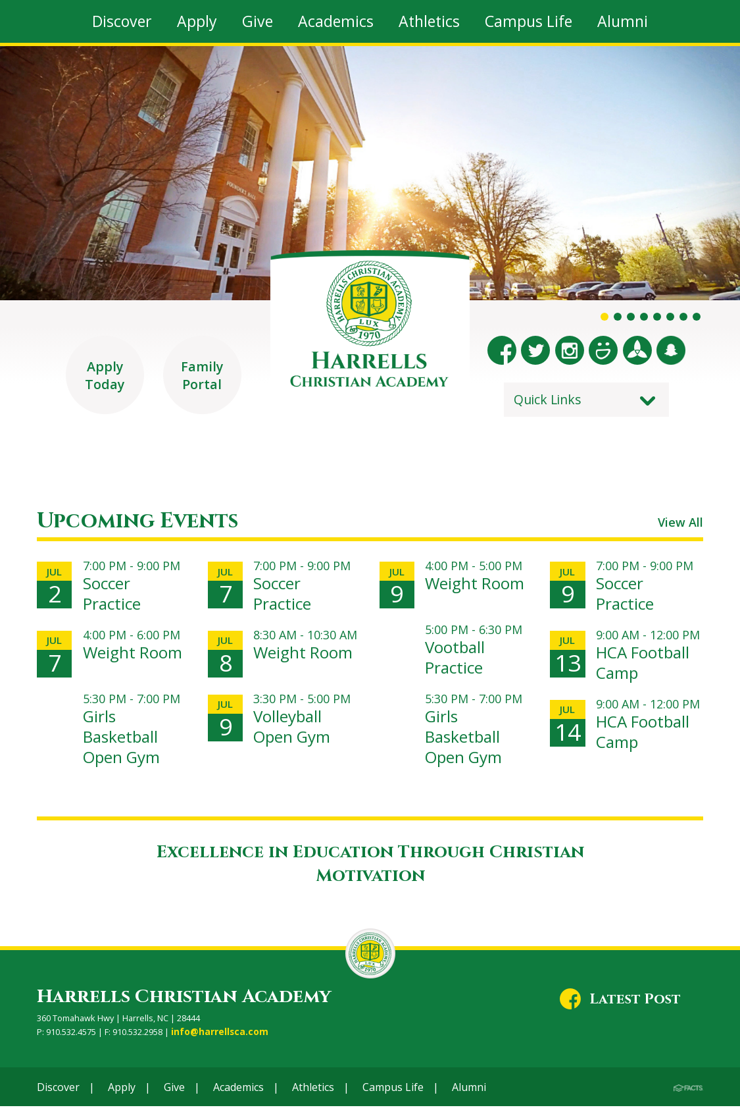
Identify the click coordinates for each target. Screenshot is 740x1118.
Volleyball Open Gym (296, 738)
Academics (238, 1098)
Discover (58, 1098)
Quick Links (547, 399)
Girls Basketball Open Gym (126, 748)
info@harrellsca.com (216, 1044)
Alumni (469, 1098)
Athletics (313, 1098)
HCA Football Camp (648, 669)
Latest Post (635, 1011)
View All (677, 531)
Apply (122, 1098)
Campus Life (393, 1098)
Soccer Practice (114, 600)
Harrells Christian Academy (184, 1009)
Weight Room (111, 669)
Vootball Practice (458, 669)
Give (174, 1098)
